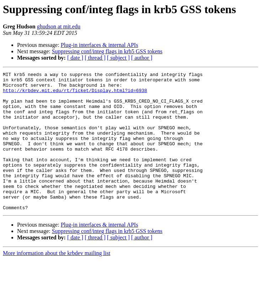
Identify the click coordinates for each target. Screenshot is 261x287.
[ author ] (142, 58)
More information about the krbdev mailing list (56, 281)
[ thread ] (95, 58)
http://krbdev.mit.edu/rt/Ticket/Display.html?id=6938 (75, 94)
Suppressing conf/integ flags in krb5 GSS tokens (107, 51)
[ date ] (75, 58)
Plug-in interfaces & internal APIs (99, 45)
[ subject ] (118, 58)
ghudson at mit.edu (58, 26)
